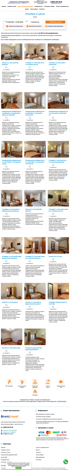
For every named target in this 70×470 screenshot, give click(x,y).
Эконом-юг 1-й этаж (55, 256)
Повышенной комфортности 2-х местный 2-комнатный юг (58, 113)
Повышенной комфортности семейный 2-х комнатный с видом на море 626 (11, 113)
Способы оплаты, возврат (43, 416)
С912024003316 (61, 401)
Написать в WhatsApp (9, 430)
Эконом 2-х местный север (11, 348)
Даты (6, 21)
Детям (27, 9)
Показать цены (55, 22)
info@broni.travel (7, 434)
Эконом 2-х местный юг (10, 302)
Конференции (39, 6)
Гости (26, 21)
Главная (4, 6)
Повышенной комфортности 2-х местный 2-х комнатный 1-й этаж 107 (34, 162)
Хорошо (18, 468)
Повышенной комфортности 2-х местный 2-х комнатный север (11, 162)
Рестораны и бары (49, 6)
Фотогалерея (34, 9)
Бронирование (40, 457)
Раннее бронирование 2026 (25, 6)
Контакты (42, 9)
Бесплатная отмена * (35, 26)
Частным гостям (5, 452)
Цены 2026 (4, 457)
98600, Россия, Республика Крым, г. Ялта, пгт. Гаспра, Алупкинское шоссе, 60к (40, 2)
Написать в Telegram (8, 432)
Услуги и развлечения (62, 6)
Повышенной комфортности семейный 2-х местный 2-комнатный (34, 113)
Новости (38, 452)
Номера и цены (11, 6)
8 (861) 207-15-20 (56, 2)
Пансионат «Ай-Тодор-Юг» (19, 2)
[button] (9, 58)
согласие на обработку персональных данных (20, 466)
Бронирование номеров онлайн (45, 414)
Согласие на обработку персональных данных (49, 419)
